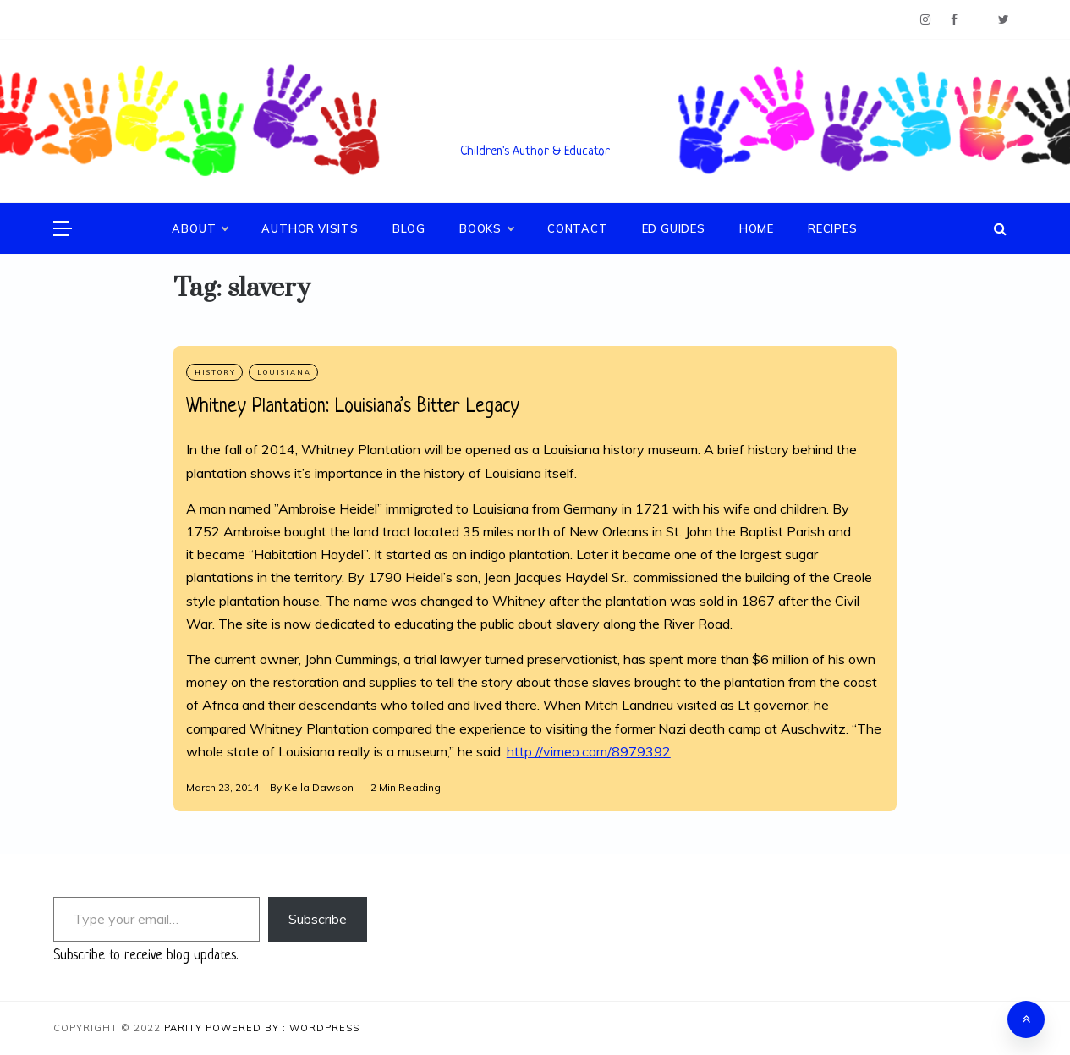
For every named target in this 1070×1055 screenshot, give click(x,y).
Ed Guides (673, 228)
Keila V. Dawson (535, 127)
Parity (185, 1028)
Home (756, 228)
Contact (577, 228)
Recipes (833, 228)
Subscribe (317, 918)
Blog (408, 228)
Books (486, 228)
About (200, 228)
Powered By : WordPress (282, 1028)
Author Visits (309, 228)
